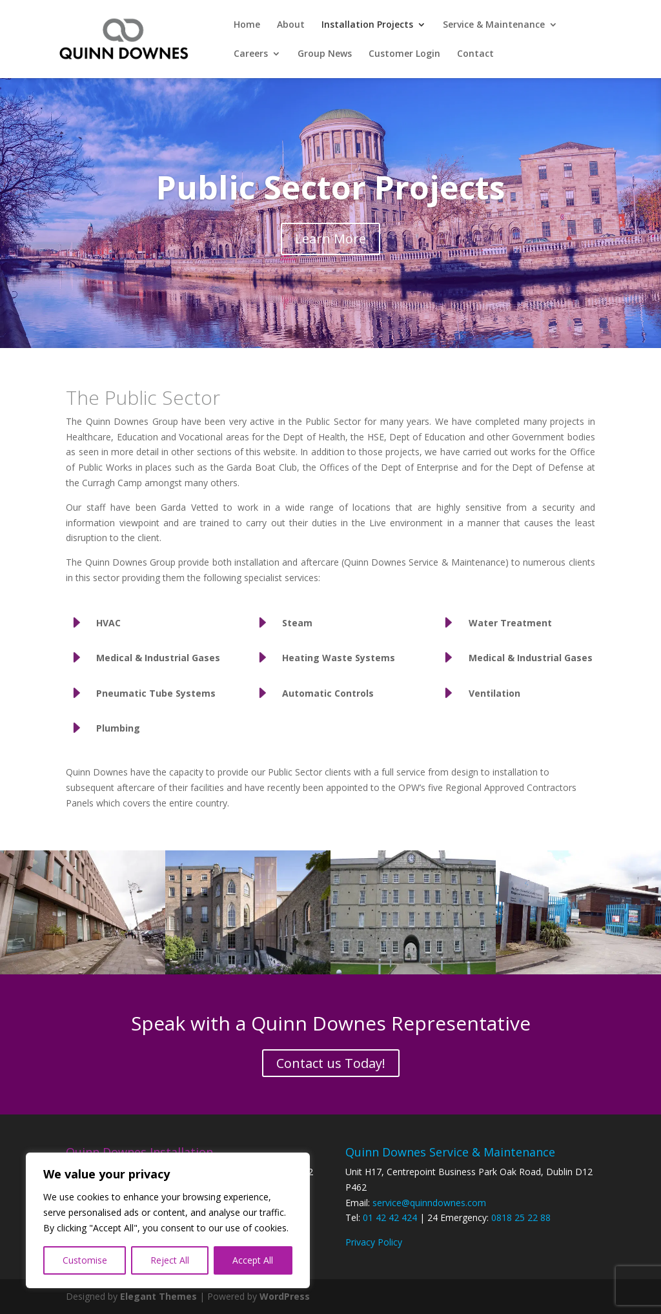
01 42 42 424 (390, 1217)
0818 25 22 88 (521, 1217)
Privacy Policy (373, 1242)
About (291, 25)
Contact (475, 54)
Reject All (169, 1260)
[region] (168, 1220)
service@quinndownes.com (429, 1202)
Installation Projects (367, 25)
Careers (251, 54)
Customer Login (404, 54)
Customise (85, 1260)
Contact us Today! (330, 1063)
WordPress (284, 1296)
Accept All (252, 1260)
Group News (325, 54)
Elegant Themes (158, 1296)
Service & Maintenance (494, 25)
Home (247, 25)
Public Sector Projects (330, 189)
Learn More (330, 240)
